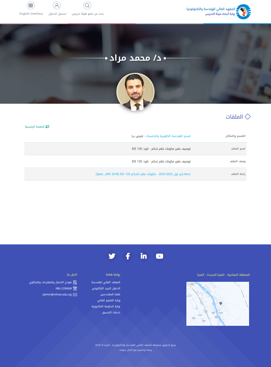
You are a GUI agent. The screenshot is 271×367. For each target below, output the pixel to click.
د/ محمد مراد (135, 58)
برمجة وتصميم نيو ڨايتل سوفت (135, 350)
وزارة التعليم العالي (108, 300)
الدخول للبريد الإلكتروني (106, 288)
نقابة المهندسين (110, 294)
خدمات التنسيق (111, 312)
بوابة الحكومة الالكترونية (105, 306)
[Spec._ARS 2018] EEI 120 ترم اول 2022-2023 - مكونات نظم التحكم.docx (143, 174)
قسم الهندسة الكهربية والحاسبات (168, 136)
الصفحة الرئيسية (37, 126)
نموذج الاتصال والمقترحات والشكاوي (53, 282)
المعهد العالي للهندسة (105, 282)
